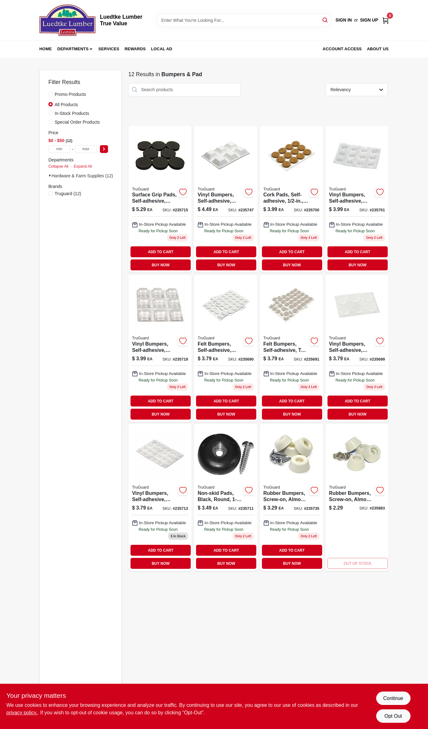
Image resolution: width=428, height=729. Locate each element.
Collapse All (58, 166)
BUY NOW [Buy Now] (161, 265)
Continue (393, 698)
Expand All (83, 166)
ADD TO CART (161, 252)
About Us (378, 49)
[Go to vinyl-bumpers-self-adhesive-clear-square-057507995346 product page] (160, 348)
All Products (66, 104)
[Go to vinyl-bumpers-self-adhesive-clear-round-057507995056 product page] (357, 348)
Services (108, 49)
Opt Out (393, 716)
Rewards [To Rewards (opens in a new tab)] (135, 49)
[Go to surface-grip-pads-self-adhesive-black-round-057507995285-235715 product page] (160, 199)
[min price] (59, 149)
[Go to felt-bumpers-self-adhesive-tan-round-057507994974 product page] (291, 348)
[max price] (86, 149)
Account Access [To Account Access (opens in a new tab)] (342, 49)
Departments (73, 49)
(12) (68, 193)
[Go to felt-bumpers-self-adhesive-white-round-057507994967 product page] (225, 348)
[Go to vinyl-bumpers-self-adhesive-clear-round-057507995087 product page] (357, 199)
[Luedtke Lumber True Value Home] (67, 20)
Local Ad (161, 49)
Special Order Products (77, 122)
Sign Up (369, 19)
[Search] (325, 20)
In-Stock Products (72, 113)
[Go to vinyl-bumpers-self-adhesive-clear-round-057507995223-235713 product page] (160, 497)
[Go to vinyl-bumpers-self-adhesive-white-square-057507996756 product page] (225, 199)
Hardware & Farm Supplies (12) (82, 175)
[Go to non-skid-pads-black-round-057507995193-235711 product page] (225, 497)
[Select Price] (104, 149)
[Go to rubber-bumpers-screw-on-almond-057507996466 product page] (357, 497)
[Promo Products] (50, 94)
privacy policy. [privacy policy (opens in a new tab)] (22, 712)
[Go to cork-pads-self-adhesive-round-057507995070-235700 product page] (291, 199)
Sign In (344, 19)
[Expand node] (50, 175)
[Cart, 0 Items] (385, 20)
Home (45, 49)
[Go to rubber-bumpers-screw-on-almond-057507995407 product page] (291, 497)
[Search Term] (243, 20)
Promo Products (70, 94)
